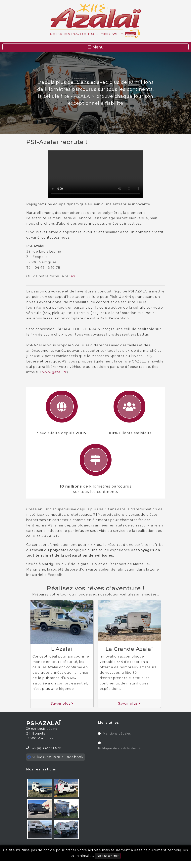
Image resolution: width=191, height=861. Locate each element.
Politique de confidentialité (119, 748)
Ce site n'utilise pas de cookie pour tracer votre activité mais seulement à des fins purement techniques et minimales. (95, 853)
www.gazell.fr (54, 372)
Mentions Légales (117, 733)
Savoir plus (62, 703)
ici (73, 276)
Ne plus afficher (108, 856)
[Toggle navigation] (95, 46)
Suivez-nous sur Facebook (55, 757)
